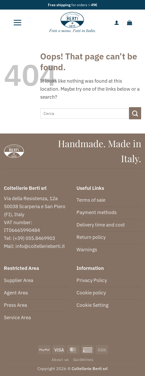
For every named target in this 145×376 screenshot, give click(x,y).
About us (60, 359)
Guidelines (83, 359)
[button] (17, 22)
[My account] (116, 22)
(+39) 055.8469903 (34, 238)
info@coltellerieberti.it (40, 246)
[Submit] (135, 113)
